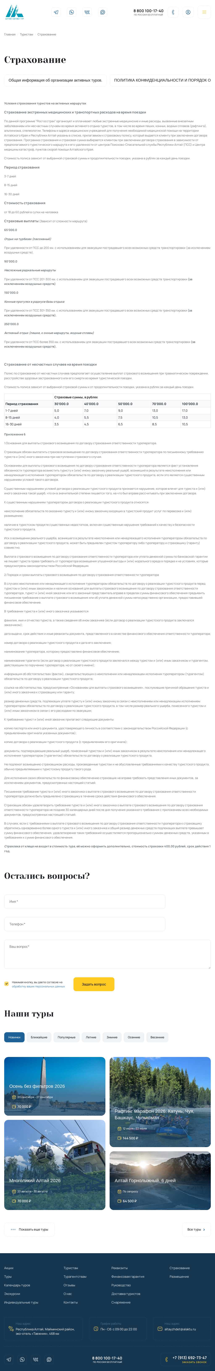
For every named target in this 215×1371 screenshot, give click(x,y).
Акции (8, 1247)
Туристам (26, 36)
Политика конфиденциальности (100, 1360)
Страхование (180, 1247)
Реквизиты (119, 1247)
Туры (8, 1256)
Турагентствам (75, 1256)
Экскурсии (12, 1273)
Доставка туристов (125, 1273)
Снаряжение (121, 1282)
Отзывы (69, 1264)
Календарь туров (17, 1264)
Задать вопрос (94, 964)
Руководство (121, 1264)
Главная (10, 36)
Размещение (179, 1256)
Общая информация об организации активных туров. (55, 82)
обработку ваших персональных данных (38, 966)
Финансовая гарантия (127, 1256)
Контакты (71, 1282)
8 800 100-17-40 (144, 11)
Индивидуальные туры (21, 1282)
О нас (68, 1273)
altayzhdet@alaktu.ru (180, 1308)
